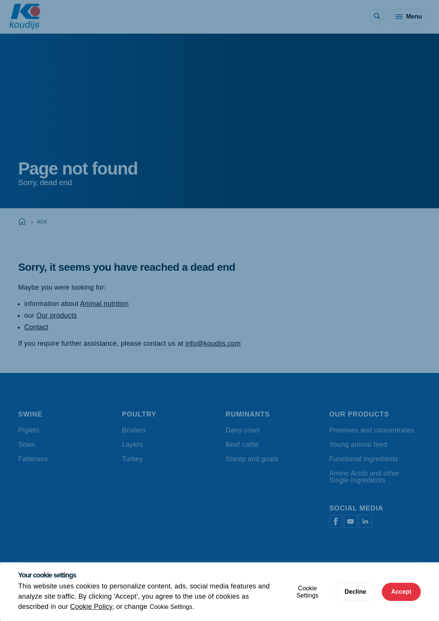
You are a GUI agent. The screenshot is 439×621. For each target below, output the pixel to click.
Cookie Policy (91, 606)
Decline (355, 591)
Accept (401, 591)
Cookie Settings (171, 607)
